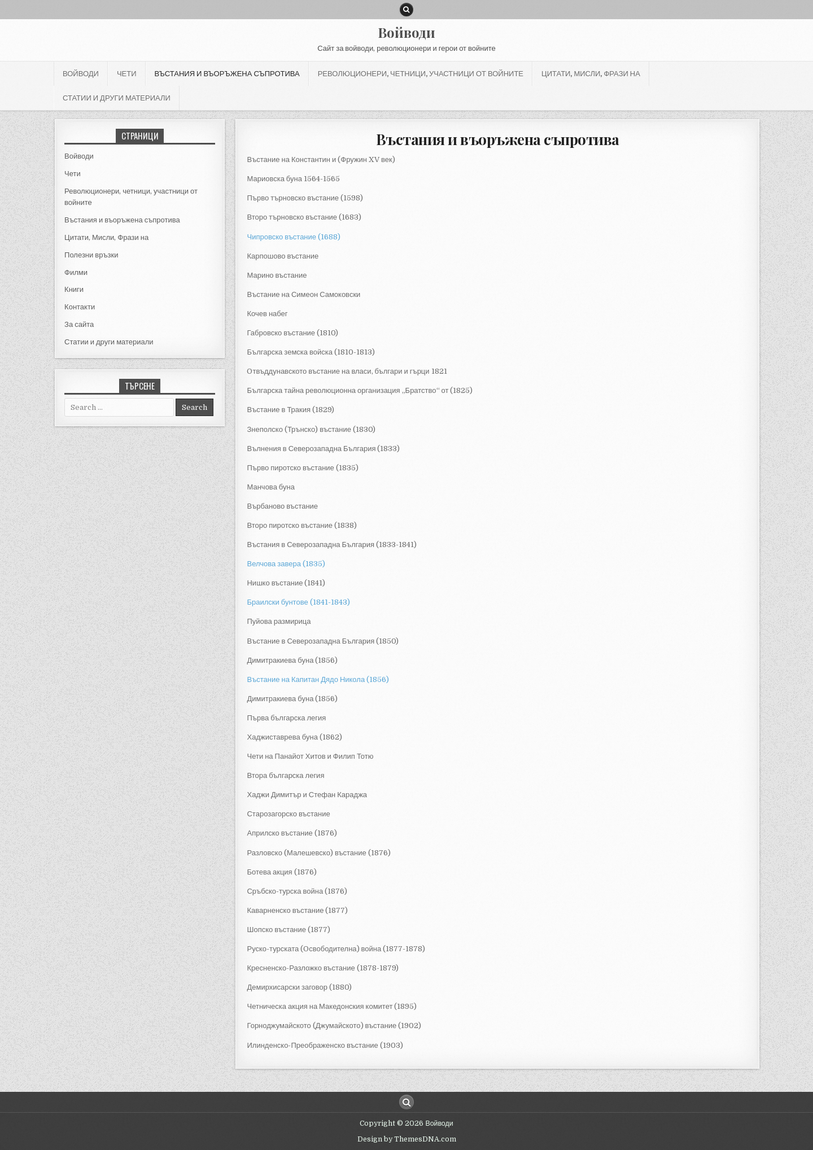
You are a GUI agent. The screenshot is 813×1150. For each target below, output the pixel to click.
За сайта (79, 324)
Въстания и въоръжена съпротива (227, 73)
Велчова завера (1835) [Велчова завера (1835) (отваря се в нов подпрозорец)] (286, 563)
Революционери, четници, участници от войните (420, 73)
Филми (76, 272)
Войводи (406, 32)
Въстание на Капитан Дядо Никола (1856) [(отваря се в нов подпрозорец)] (318, 679)
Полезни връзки (91, 255)
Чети (127, 73)
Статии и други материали (117, 97)
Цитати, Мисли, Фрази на (590, 73)
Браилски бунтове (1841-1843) (298, 602)
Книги (74, 289)
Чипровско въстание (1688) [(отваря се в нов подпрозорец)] (293, 237)
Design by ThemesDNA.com (406, 1139)
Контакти (79, 307)
